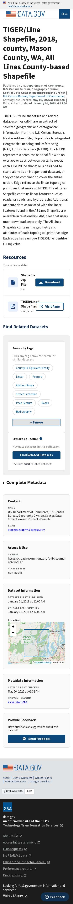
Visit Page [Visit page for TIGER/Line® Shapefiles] (50, 306)
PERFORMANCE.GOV (15, 781)
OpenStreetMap (43, 662)
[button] (13, 627)
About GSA (13, 836)
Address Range (25, 385)
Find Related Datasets (36, 455)
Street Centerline (26, 394)
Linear (19, 376)
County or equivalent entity (33, 368)
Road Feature (24, 403)
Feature (37, 376)
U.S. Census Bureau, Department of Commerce (33, 96)
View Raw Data (17, 702)
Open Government (22, 778)
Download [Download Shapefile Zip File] (49, 282)
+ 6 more (36, 422)
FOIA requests (15, 849)
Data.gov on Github (40, 781)
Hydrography (24, 411)
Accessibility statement (21, 842)
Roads (45, 403)
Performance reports (20, 869)
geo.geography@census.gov (26, 530)
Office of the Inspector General (26, 862)
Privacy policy (15, 875)
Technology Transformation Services (33, 825)
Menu (64, 14)
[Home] (25, 14)
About (6, 778)
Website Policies (43, 778)
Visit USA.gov (15, 896)
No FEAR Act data (17, 855)
